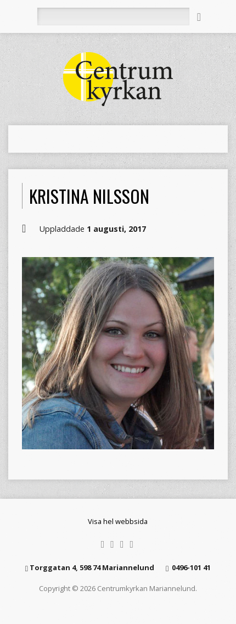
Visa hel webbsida (118, 521)
